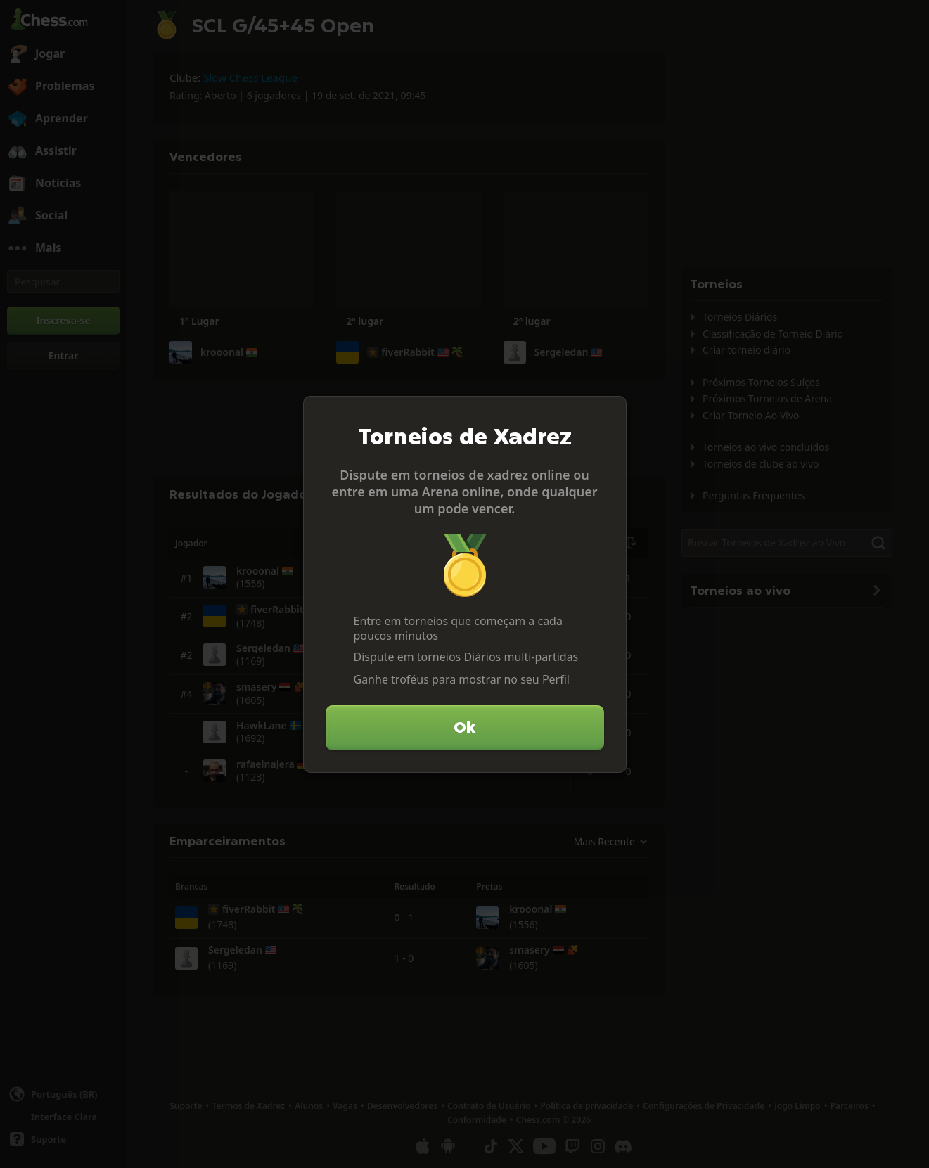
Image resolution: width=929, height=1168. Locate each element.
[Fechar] (610, 413)
